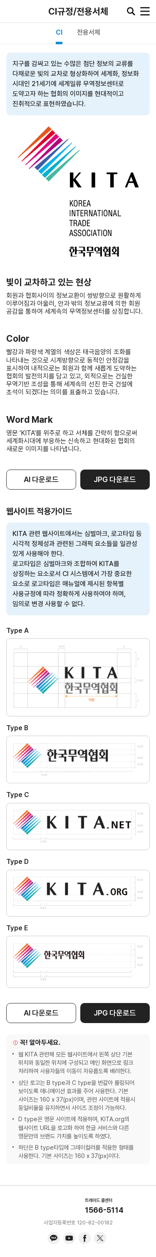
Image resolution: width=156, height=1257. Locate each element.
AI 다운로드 (41, 479)
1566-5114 (104, 1210)
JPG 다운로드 (115, 479)
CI (59, 32)
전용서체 (88, 32)
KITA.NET (12, 11)
